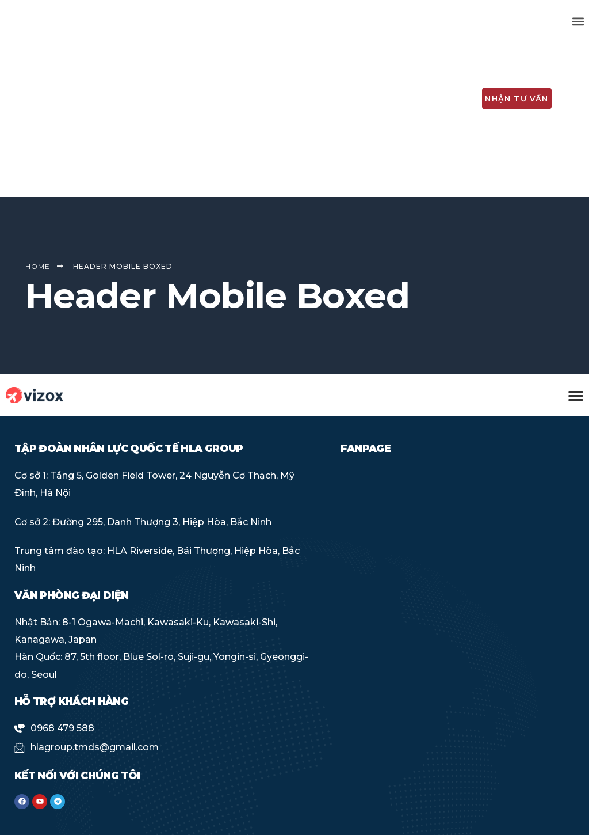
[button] (578, 21)
